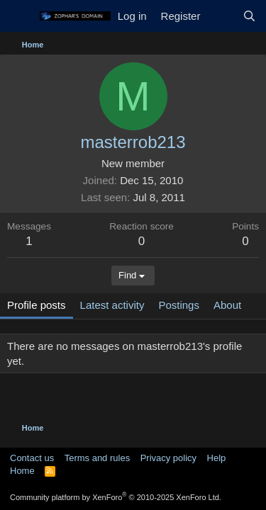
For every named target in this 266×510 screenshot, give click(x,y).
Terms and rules (97, 458)
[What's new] (221, 16)
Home (22, 470)
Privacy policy (168, 458)
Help (216, 458)
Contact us (32, 458)
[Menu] (19, 16)
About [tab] (227, 305)
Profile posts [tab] (36, 305)
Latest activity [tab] (112, 305)
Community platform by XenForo (115, 497)
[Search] (249, 16)
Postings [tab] (178, 305)
